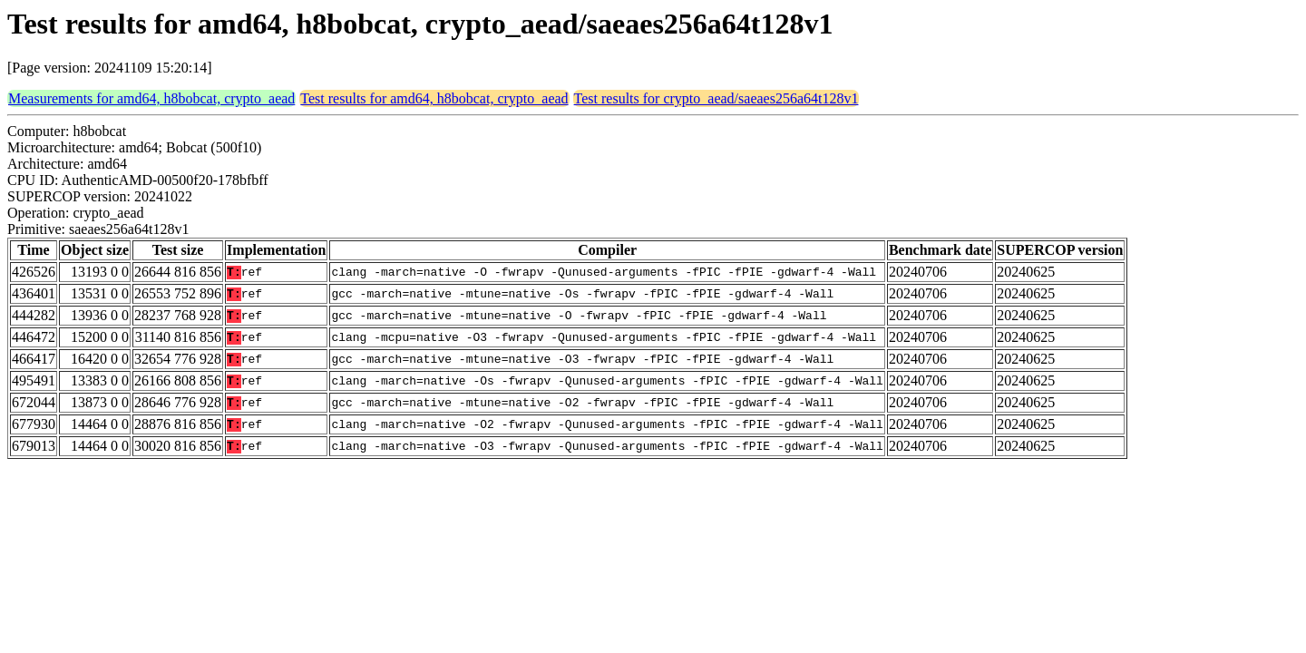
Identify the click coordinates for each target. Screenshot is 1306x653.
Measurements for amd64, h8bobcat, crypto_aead (151, 98)
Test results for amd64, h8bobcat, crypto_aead (434, 98)
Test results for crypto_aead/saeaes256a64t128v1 (716, 98)
